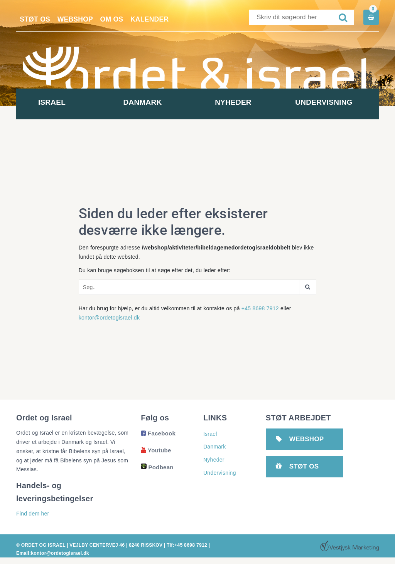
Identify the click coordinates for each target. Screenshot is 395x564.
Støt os (35, 19)
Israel (61, 102)
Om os (115, 19)
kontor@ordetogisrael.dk (109, 318)
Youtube (156, 450)
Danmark (152, 102)
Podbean (157, 467)
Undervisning (333, 102)
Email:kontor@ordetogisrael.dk (52, 553)
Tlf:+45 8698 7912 (186, 545)
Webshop (77, 19)
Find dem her (32, 513)
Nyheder (243, 102)
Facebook (158, 433)
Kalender (154, 19)
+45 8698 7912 (260, 308)
